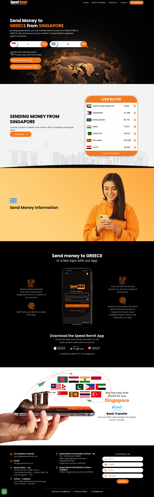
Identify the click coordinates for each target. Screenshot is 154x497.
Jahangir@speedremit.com (26, 456)
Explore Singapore (111, 153)
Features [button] (112, 2)
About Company (99, 2)
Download (136, 2)
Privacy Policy (80, 491)
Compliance (97, 491)
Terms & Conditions (60, 491)
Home (86, 2)
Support (124, 2)
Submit (122, 481)
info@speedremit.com (23, 463)
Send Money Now (22, 60)
